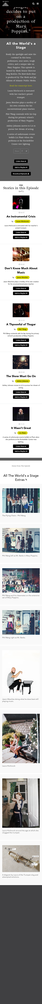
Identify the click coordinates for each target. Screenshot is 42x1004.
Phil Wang (22, 329)
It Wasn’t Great (21, 428)
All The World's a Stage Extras (21, 477)
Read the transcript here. (21, 85)
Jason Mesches (22, 277)
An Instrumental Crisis (21, 216)
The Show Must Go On (21, 376)
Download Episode (21, 174)
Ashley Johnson (22, 381)
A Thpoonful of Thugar (21, 324)
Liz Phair (22, 433)
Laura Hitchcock (22, 221)
